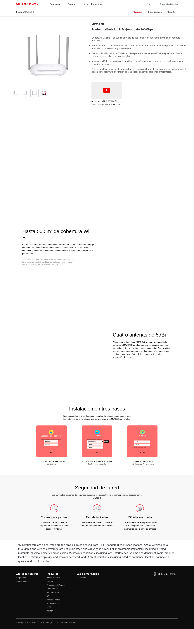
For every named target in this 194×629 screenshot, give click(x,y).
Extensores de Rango (55, 585)
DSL (48, 596)
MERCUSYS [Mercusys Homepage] (27, 4)
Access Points (52, 603)
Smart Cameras (53, 600)
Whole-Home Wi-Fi (54, 577)
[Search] (149, 4)
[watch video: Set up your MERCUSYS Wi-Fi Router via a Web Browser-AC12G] (106, 90)
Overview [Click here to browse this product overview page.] (137, 12)
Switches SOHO (53, 592)
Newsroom (81, 577)
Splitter (49, 611)
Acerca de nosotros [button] (93, 4)
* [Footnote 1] (92, 68)
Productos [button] (55, 4)
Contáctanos (21, 581)
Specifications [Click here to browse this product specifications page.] (155, 12)
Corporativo (21, 577)
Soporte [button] (71, 4)
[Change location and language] (167, 4)
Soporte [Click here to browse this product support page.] (171, 12)
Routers (20, 12)
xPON (48, 607)
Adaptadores (52, 589)
